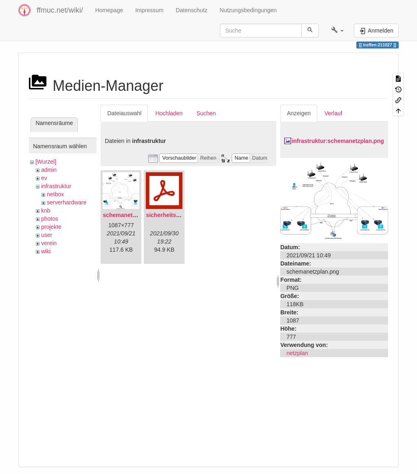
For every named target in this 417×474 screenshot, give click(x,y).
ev (44, 178)
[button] (337, 30)
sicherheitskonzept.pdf (177, 215)
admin (49, 170)
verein (49, 243)
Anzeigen (298, 113)
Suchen (205, 113)
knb (45, 210)
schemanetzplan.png (131, 215)
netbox (55, 194)
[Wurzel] (45, 161)
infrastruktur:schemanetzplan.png (338, 141)
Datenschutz (191, 10)
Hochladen (168, 113)
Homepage (109, 10)
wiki (45, 251)
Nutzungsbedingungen (248, 10)
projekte (51, 227)
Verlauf (333, 113)
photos (49, 218)
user (46, 235)
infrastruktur (56, 186)
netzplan (297, 353)
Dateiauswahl (124, 113)
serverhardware (66, 202)
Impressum (149, 10)
